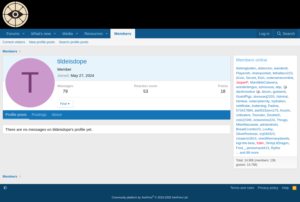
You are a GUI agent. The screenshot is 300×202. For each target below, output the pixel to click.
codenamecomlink (279, 78)
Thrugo (282, 120)
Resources (93, 33)
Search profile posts (73, 42)
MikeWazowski (247, 124)
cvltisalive (243, 115)
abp (278, 87)
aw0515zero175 (266, 110)
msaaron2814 (246, 138)
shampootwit (261, 73)
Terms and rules (242, 188)
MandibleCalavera (263, 82)
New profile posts (42, 42)
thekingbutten (246, 68)
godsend (279, 92)
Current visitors (14, 42)
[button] (23, 33)
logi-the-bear (245, 143)
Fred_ (240, 148)
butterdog (259, 106)
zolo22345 (243, 120)
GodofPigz (244, 96)
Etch (261, 78)
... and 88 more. (247, 152)
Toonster (258, 115)
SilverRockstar (247, 134)
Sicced (251, 78)
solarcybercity (259, 101)
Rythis (275, 148)
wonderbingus (246, 87)
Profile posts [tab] (16, 114)
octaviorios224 (264, 120)
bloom (266, 92)
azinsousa (266, 87)
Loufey (267, 129)
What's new (41, 33)
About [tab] (57, 114)
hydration (278, 101)
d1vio (240, 78)
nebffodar (243, 106)
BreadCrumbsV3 (248, 129)
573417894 (244, 110)
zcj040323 (267, 134)
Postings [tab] (39, 114)
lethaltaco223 (282, 73)
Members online (251, 60)
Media (67, 33)
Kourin (285, 110)
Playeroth (243, 73)
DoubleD (273, 115)
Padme (273, 106)
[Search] (285, 33)
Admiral (282, 96)
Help (285, 188)
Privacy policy (268, 188)
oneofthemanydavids (273, 138)
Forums (13, 33)
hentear (241, 101)
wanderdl (280, 68)
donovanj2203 (264, 96)
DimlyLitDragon (277, 143)
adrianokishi (269, 124)
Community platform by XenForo (150, 197)
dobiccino (265, 68)
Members (122, 33)
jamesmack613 (258, 148)
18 (223, 91)
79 (65, 91)
